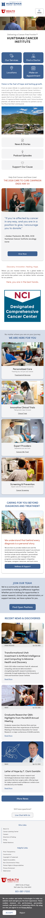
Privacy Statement (9, 868)
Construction (7, 854)
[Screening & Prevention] (22, 476)
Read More (8, 679)
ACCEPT (9, 912)
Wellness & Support (22, 566)
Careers (5, 834)
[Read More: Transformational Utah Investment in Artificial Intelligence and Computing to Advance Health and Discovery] (22, 633)
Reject (22, 912)
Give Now (22, 253)
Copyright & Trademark (10, 857)
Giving (5, 840)
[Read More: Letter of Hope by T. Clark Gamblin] (22, 752)
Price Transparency (9, 852)
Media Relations (8, 842)
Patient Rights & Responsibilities (13, 865)
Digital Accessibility (9, 860)
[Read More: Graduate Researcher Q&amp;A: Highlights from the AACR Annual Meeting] (22, 695)
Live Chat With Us (22, 815)
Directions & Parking (9, 837)
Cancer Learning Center (10, 831)
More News (22, 798)
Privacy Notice (26, 907)
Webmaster (7, 871)
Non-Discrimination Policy (11, 862)
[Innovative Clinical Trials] (22, 399)
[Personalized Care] (22, 360)
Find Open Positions (22, 607)
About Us (6, 829)
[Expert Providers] (22, 437)
